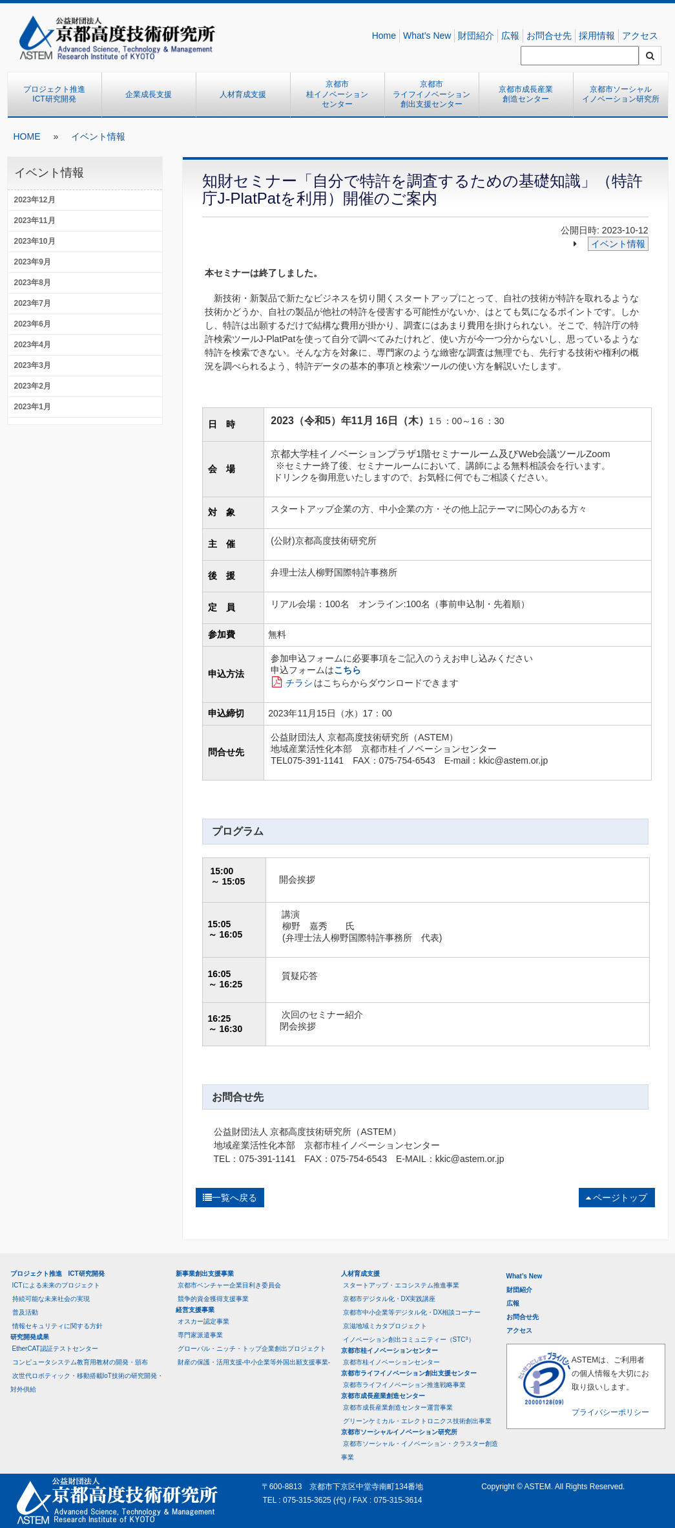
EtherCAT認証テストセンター (55, 1348)
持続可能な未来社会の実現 (51, 1298)
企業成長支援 (148, 94)
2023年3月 (32, 365)
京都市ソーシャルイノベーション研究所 (620, 94)
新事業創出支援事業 (205, 1273)
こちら (347, 670)
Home (384, 35)
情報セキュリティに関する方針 (57, 1325)
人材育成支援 (243, 94)
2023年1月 (32, 406)
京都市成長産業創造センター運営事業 (398, 1407)
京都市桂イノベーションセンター (337, 94)
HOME (27, 136)
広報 (510, 35)
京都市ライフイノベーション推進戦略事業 (404, 1384)
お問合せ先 (549, 35)
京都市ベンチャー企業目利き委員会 (229, 1285)
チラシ (299, 683)
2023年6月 (32, 323)
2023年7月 (32, 303)
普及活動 (25, 1312)
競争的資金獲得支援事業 (213, 1298)
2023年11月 (35, 220)
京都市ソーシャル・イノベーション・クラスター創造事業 (419, 1450)
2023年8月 (32, 282)
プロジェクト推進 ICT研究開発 (58, 94)
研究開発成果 (29, 1336)
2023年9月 (32, 261)
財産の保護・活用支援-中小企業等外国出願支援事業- (254, 1362)
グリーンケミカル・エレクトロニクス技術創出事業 (417, 1421)
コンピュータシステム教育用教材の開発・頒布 (80, 1362)
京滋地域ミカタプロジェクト (385, 1325)
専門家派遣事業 (200, 1335)
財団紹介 (476, 35)
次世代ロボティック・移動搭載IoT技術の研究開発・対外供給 (86, 1382)
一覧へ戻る (230, 1197)
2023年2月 (32, 386)
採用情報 (597, 35)
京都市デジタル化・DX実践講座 (389, 1298)
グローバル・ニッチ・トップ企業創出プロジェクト (252, 1348)
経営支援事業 (195, 1309)
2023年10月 (35, 241)
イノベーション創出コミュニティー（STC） (409, 1339)
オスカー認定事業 (203, 1321)
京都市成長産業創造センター (526, 94)
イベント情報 (98, 136)
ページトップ (617, 1197)
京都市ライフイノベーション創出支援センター (431, 94)
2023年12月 (35, 199)
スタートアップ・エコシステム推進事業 (401, 1285)
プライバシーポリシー (610, 1412)
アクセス (640, 35)
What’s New (427, 35)
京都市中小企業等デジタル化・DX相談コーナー (412, 1312)
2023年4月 (32, 344)
